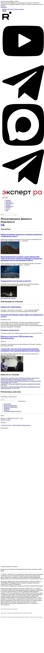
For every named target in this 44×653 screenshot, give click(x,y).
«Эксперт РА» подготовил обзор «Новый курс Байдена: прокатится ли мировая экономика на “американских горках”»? (20, 378)
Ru (6, 197)
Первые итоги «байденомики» (11, 307)
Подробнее (4, 7)
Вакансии (6, 409)
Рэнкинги (8, 204)
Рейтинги (8, 200)
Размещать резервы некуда (10, 330)
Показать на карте (6, 419)
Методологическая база (10, 405)
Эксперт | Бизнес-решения (16, 9)
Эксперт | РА (5, 9)
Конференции (9, 206)
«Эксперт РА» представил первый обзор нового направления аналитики (20, 384)
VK (3, 224)
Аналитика (9, 202)
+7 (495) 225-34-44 (6, 425)
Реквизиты (7, 408)
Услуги (7, 209)
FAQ (7, 210)
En (3, 197)
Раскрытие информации (10, 407)
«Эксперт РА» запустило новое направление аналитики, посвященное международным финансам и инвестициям (20, 350)
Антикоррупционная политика (12, 411)
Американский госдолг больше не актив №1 (16, 281)
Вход (4, 10)
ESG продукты (10, 203)
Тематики (8, 207)
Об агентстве (7, 404)
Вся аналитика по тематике (8, 298)
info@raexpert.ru (26, 425)
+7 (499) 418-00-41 (16, 425)
